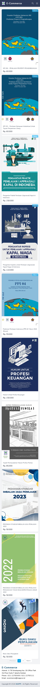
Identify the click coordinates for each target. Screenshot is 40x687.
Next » (28, 661)
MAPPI (18, 684)
